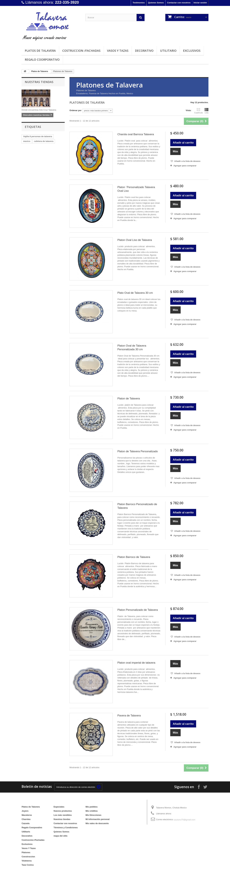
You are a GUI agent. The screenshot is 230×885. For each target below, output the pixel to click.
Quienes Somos (156, 2)
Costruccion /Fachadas (81, 51)
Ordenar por (75, 110)
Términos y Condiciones (66, 827)
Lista (206, 111)
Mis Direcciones (93, 815)
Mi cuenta (92, 801)
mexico (26, 141)
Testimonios (139, 2)
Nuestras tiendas (39, 82)
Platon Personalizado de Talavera (137, 609)
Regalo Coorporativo (42, 59)
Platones (26, 852)
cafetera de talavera (43, 141)
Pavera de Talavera (129, 715)
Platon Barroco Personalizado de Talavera (137, 506)
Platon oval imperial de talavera (136, 662)
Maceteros (27, 815)
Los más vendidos (63, 815)
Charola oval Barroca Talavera (135, 134)
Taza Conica (28, 865)
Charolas (26, 819)
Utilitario (168, 51)
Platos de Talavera (40, 51)
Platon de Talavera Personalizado (137, 451)
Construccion (28, 856)
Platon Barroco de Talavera (133, 557)
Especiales (59, 807)
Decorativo (144, 51)
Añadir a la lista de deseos (187, 161)
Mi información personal (97, 819)
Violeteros (27, 860)
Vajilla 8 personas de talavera (37, 136)
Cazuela (25, 823)
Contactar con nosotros (179, 2)
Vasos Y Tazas (117, 51)
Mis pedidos (91, 807)
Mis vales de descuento (97, 823)
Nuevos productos (63, 811)
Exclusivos (191, 51)
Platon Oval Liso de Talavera (134, 240)
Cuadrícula (198, 111)
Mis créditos (91, 811)
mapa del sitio (60, 836)
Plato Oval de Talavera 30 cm (135, 292)
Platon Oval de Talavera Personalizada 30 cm (131, 347)
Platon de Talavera (128, 398)
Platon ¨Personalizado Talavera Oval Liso (136, 189)
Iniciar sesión (200, 2)
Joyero (25, 811)
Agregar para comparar (184, 165)
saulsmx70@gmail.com (184, 819)
